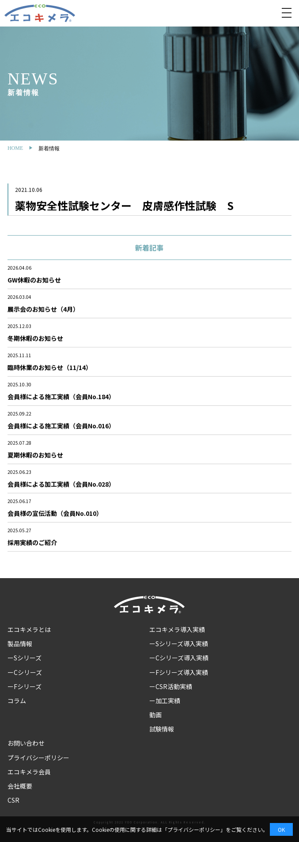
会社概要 (20, 785)
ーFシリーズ (25, 686)
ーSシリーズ (25, 657)
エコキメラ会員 (29, 771)
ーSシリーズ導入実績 (178, 643)
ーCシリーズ (25, 672)
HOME (15, 148)
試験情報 (161, 728)
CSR (13, 800)
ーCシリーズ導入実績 (178, 657)
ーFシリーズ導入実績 (178, 672)
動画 (155, 714)
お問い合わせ (26, 743)
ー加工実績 (164, 700)
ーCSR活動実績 (170, 686)
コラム (17, 700)
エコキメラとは (29, 629)
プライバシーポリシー (38, 757)
